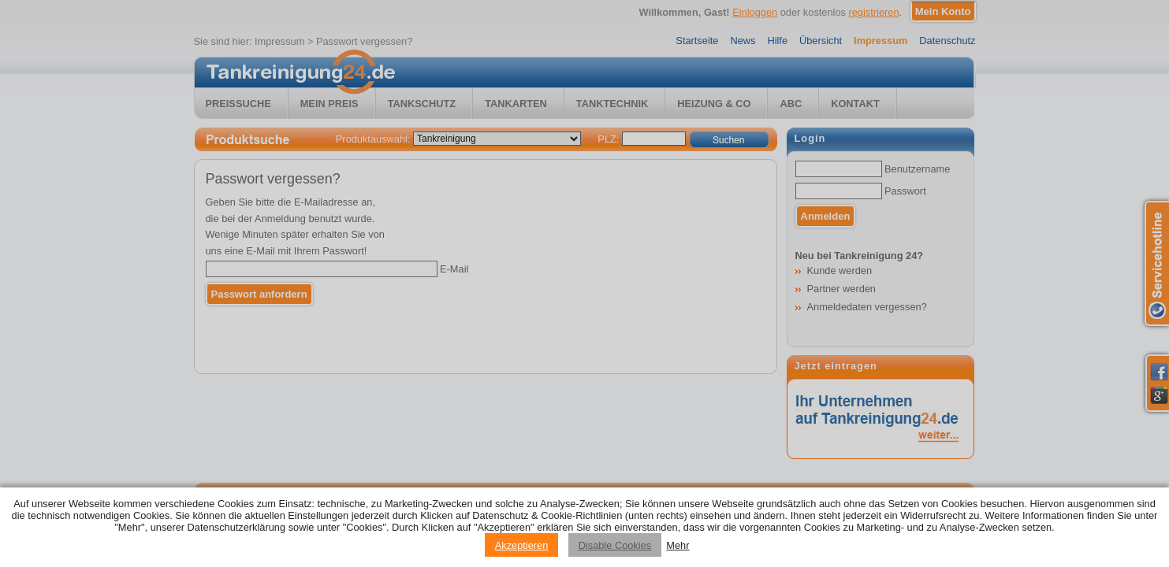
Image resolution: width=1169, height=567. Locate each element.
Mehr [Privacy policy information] (677, 545)
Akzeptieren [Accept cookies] (522, 545)
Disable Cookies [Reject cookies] (615, 545)
